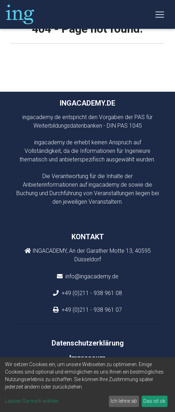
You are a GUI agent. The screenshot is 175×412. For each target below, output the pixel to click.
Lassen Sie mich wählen (32, 401)
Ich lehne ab (124, 401)
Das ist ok (154, 401)
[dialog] (87, 384)
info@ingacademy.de (91, 276)
